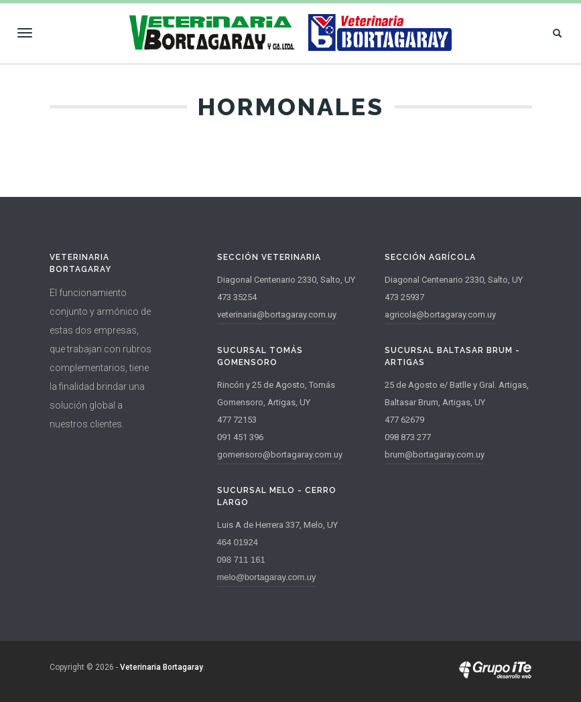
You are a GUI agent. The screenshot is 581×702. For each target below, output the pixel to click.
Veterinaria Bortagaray (161, 667)
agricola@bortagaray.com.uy (440, 314)
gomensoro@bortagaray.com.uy (279, 454)
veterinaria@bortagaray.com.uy (276, 314)
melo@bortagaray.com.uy (266, 577)
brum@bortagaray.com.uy (435, 454)
